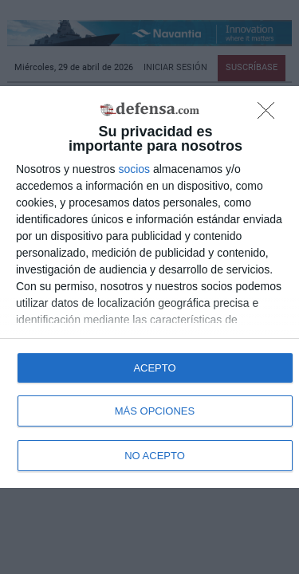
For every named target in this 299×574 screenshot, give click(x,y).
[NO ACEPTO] (270, 115)
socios (134, 169)
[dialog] (149, 287)
